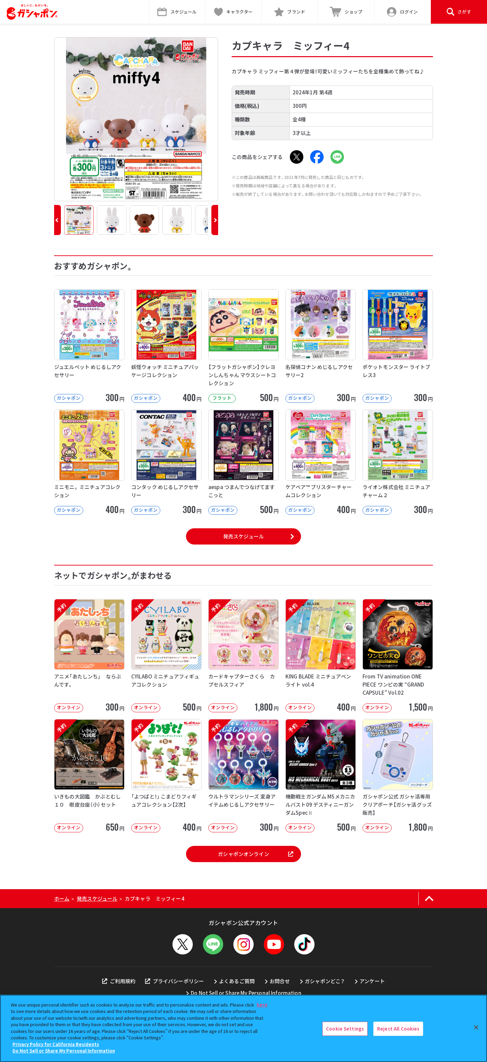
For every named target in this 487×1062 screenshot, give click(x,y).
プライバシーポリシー (174, 981)
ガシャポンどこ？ (325, 981)
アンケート (372, 981)
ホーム (61, 898)
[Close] (476, 1027)
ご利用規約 (118, 981)
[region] (243, 1028)
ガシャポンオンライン (255, 853)
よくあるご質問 (237, 981)
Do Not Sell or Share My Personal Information (246, 992)
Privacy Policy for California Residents (56, 1044)
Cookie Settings (345, 1028)
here (262, 1004)
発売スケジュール (243, 536)
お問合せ (280, 981)
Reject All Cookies (398, 1028)
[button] (57, 220)
